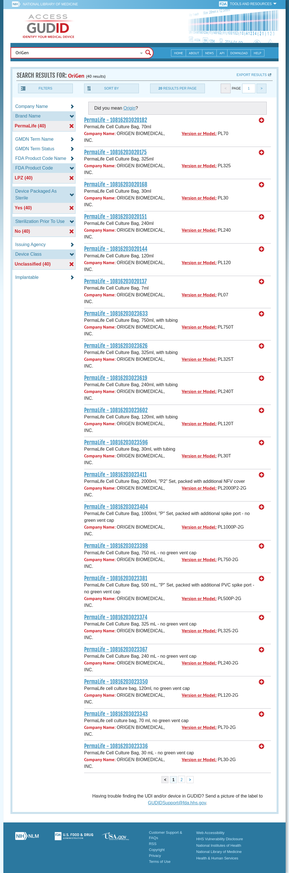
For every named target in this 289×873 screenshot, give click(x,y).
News (209, 53)
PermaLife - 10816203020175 (115, 152)
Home (178, 53)
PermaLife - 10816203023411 (115, 474)
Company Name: (99, 133)
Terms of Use (160, 861)
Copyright (157, 850)
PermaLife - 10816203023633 (116, 313)
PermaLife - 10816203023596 (116, 442)
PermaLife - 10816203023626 (116, 345)
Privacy (155, 856)
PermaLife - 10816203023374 (115, 617)
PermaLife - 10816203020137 (115, 281)
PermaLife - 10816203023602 (116, 410)
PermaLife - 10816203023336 (116, 746)
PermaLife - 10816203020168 (115, 184)
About (194, 53)
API (222, 53)
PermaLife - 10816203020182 (115, 120)
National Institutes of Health (218, 845)
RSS (153, 844)
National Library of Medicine (50, 4)
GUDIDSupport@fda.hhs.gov (177, 802)
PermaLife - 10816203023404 (116, 506)
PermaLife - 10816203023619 (115, 378)
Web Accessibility (210, 833)
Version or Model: (199, 133)
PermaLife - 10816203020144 (115, 249)
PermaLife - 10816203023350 (116, 681)
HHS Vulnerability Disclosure (219, 839)
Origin (129, 108)
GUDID (48, 26)
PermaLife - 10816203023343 (116, 714)
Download (239, 53)
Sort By (111, 88)
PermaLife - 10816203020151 (115, 216)
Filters (45, 88)
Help (257, 53)
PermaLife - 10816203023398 (116, 545)
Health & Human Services (217, 858)
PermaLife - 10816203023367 (115, 649)
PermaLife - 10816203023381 (115, 578)
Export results (252, 75)
